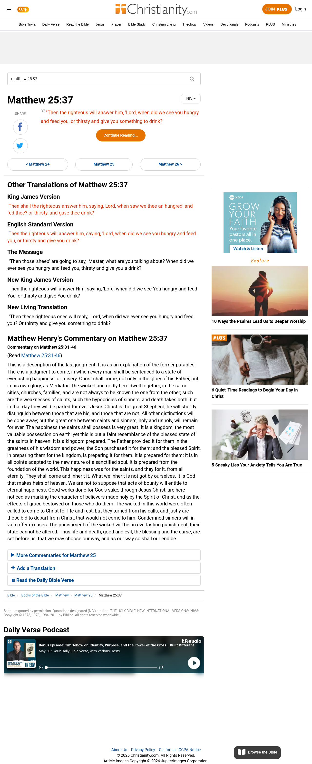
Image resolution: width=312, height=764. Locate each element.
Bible (11, 595)
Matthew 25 (104, 164)
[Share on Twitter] (20, 145)
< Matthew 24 (37, 164)
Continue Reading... (121, 135)
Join (277, 9)
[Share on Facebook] (20, 127)
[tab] (104, 555)
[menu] (9, 10)
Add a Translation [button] (33, 568)
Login (300, 9)
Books (35, 595)
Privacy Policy (143, 749)
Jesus (100, 24)
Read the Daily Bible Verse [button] (42, 580)
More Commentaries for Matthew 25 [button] (53, 555)
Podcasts (252, 24)
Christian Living (164, 24)
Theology (189, 24)
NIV (190, 98)
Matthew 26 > (170, 164)
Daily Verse (50, 24)
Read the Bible (77, 24)
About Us (119, 749)
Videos (208, 24)
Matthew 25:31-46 (40, 355)
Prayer (116, 24)
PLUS (270, 24)
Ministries (289, 24)
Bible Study (137, 24)
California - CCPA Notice (180, 749)
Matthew (62, 595)
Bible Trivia (27, 24)
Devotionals (229, 24)
